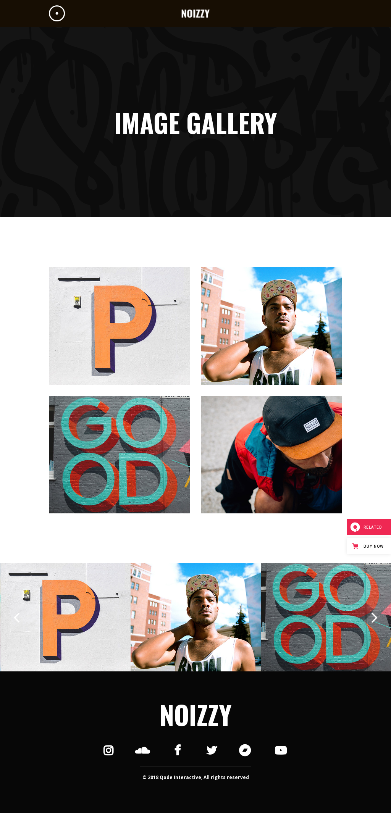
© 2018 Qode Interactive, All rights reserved (195, 777)
